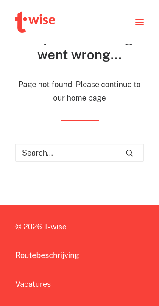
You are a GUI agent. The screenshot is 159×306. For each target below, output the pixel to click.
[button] (139, 22)
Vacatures (33, 284)
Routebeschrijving (47, 255)
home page (86, 98)
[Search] (79, 153)
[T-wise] (35, 22)
